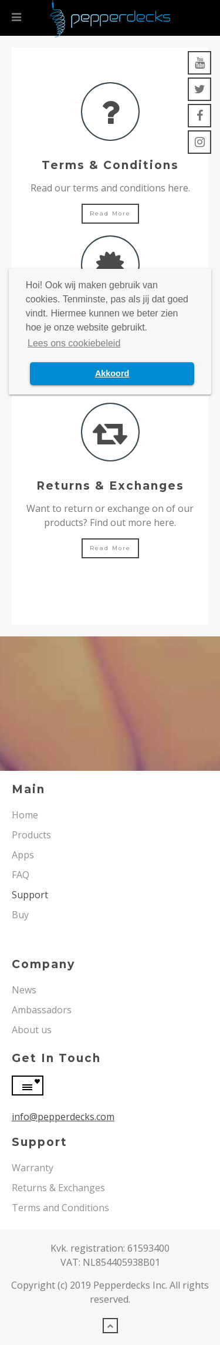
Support (30, 894)
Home (25, 814)
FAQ (20, 874)
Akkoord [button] (112, 373)
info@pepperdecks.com (63, 1116)
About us (32, 1029)
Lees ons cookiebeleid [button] (74, 343)
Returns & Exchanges (58, 1187)
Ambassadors (42, 1009)
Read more (110, 213)
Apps (23, 854)
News (24, 989)
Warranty (32, 1167)
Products (31, 834)
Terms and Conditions (60, 1207)
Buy (20, 914)
